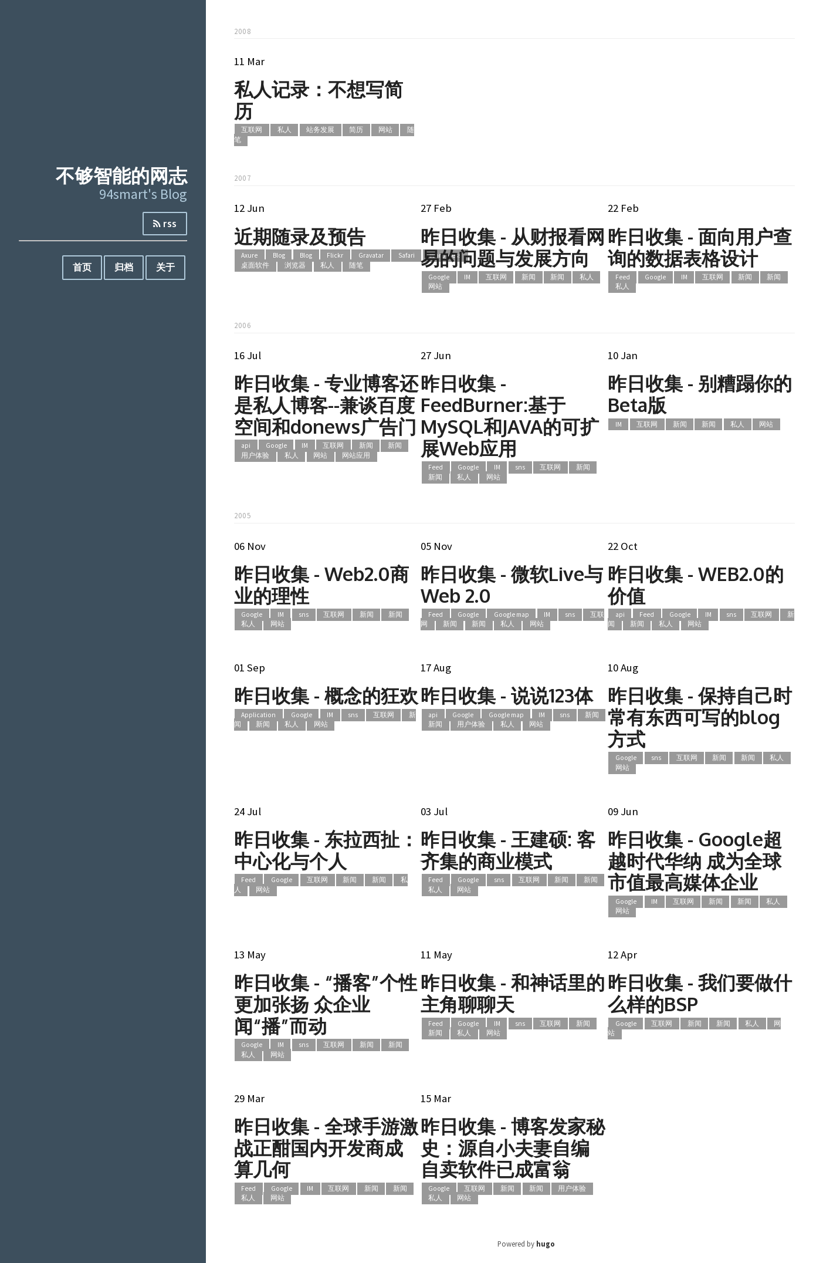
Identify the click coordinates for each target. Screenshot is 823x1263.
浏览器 (295, 265)
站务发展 (320, 130)
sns (520, 468)
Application (258, 715)
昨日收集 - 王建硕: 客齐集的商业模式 (508, 850)
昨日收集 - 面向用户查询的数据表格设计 (700, 247)
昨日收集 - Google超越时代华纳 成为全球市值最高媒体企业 (695, 860)
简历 (356, 130)
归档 (123, 267)
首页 (82, 267)
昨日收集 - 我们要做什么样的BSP (700, 993)
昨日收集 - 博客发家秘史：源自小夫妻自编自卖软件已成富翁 (513, 1147)
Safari (406, 256)
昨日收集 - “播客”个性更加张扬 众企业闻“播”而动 (325, 1004)
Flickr (335, 256)
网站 (385, 130)
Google (438, 277)
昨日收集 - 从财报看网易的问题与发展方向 (513, 247)
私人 (284, 130)
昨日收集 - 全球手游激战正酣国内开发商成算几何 (326, 1147)
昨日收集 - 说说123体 (507, 695)
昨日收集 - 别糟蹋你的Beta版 (700, 394)
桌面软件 (255, 265)
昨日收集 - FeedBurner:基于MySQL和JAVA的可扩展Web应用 (510, 415)
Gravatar (371, 256)
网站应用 (356, 455)
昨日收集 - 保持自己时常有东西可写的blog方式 (700, 717)
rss (165, 223)
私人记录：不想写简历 (318, 100)
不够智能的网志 (121, 175)
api (245, 446)
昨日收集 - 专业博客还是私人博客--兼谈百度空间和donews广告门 (326, 404)
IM (467, 277)
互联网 (251, 130)
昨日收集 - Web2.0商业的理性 (321, 584)
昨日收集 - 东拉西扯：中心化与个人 (326, 850)
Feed (622, 277)
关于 (165, 267)
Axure (249, 256)
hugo (545, 1243)
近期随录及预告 (299, 236)
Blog (279, 256)
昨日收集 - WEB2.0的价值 (696, 584)
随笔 (356, 265)
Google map (511, 614)
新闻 (528, 277)
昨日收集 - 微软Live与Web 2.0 (512, 584)
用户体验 (255, 455)
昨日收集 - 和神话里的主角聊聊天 (513, 993)
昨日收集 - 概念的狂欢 (326, 695)
